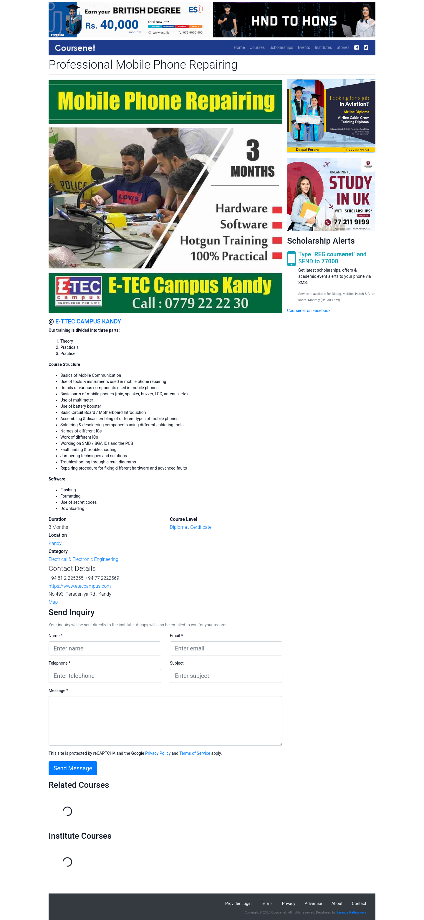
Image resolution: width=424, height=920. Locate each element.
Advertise (313, 903)
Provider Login (238, 903)
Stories (343, 47)
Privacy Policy (157, 753)
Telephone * (59, 663)
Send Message (73, 768)
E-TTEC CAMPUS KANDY (88, 321)
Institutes (323, 47)
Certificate (200, 527)
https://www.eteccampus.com (80, 586)
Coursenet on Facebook (308, 310)
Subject (177, 663)
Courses (257, 47)
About (337, 903)
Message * (58, 690)
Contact (359, 903)
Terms (266, 903)
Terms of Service (194, 753)
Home (239, 47)
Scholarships (281, 47)
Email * (176, 635)
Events (304, 47)
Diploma (178, 527)
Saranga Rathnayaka (351, 912)
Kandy (55, 543)
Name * (55, 635)
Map (53, 602)
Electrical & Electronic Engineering (83, 559)
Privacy (288, 903)
